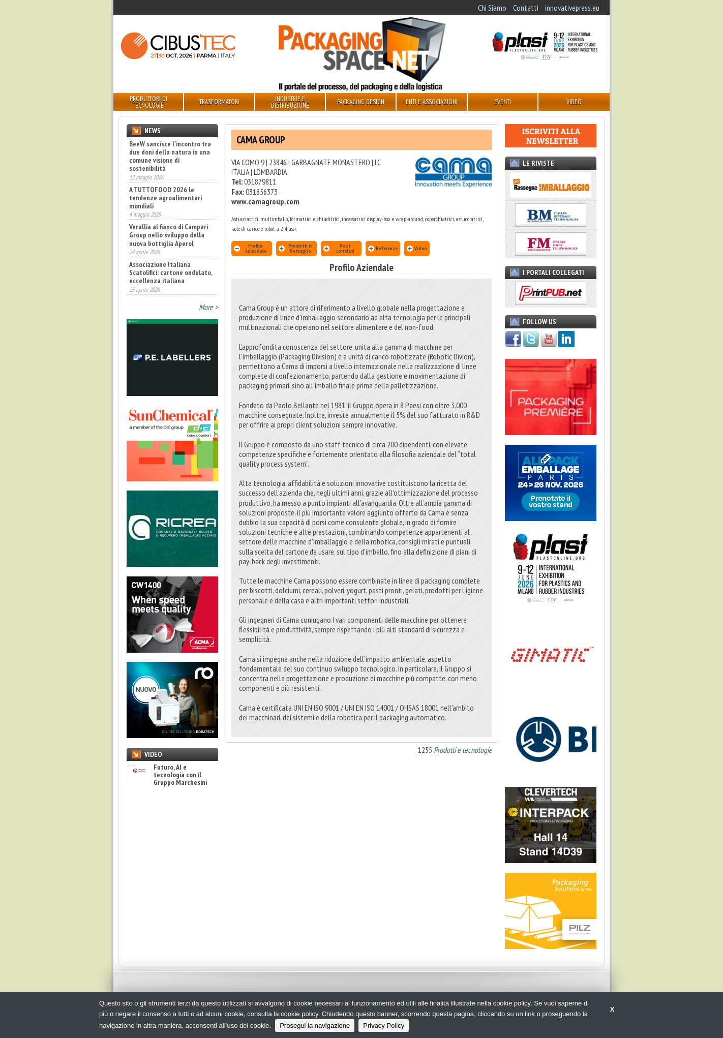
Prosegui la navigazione (315, 1025)
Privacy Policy (383, 1025)
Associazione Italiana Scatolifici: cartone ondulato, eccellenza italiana (170, 272)
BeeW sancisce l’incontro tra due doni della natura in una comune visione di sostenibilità (170, 156)
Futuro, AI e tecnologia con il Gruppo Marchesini (167, 775)
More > (208, 307)
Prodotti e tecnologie (463, 750)
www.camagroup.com (265, 201)
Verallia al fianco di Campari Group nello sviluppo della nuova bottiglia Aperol (168, 235)
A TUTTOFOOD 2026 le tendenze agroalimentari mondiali (165, 198)
